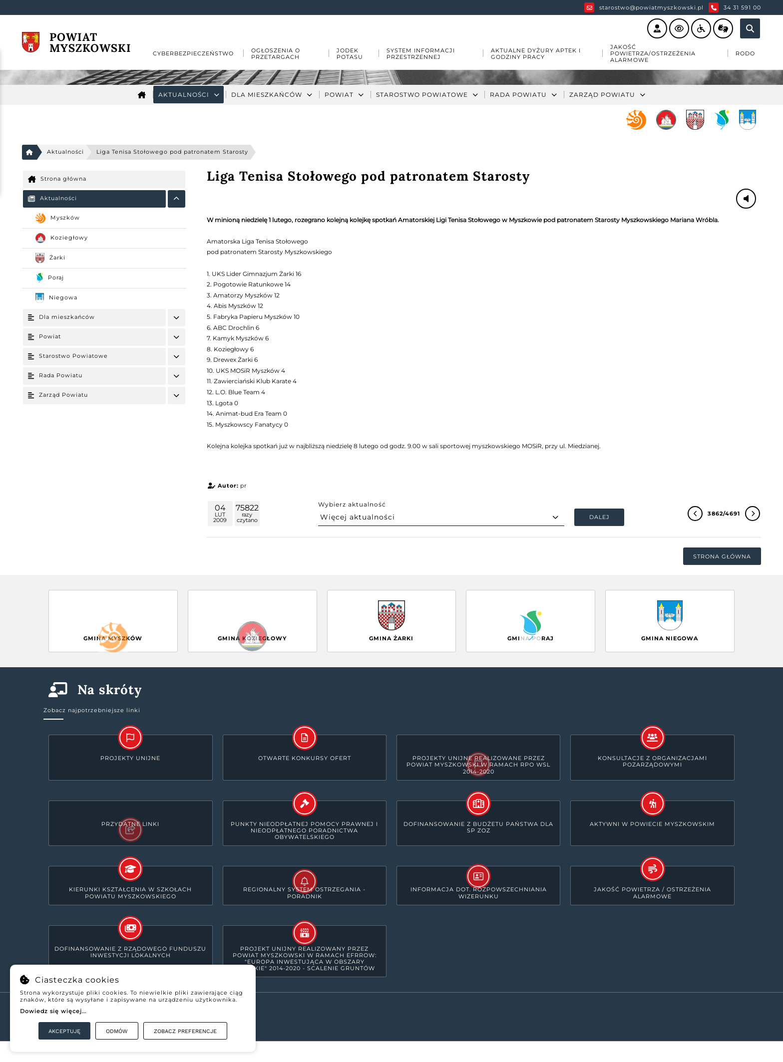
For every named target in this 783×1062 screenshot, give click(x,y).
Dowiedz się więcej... (53, 1011)
